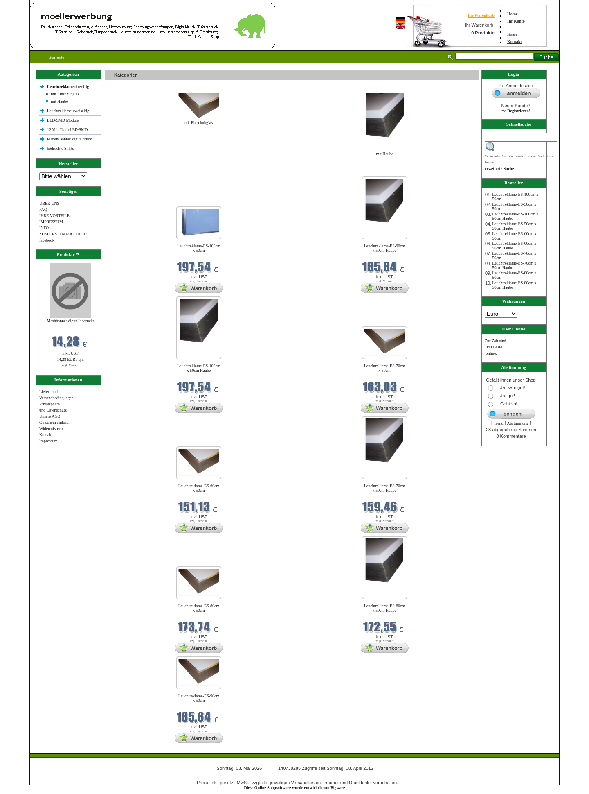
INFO (44, 228)
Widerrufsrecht (51, 428)
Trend (499, 423)
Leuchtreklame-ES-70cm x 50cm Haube (384, 488)
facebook (46, 240)
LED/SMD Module (63, 120)
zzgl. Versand (70, 365)
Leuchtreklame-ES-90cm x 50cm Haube (384, 248)
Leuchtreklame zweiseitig (68, 111)
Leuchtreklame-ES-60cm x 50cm (199, 488)
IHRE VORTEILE (54, 215)
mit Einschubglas (65, 94)
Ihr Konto (516, 21)
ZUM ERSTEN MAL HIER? (63, 234)
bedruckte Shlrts (60, 148)
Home (512, 13)
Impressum (48, 441)
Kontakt (514, 41)
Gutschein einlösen (54, 422)
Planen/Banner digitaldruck (69, 139)
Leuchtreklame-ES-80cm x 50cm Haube (384, 608)
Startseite (55, 57)
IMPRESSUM (51, 221)
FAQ (43, 209)
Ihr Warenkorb (481, 15)
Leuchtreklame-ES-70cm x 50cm (384, 368)
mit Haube (59, 101)
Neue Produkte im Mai (125, 171)
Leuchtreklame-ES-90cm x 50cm (199, 698)
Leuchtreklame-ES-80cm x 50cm (199, 608)
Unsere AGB (49, 416)
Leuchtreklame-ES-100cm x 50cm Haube (198, 368)
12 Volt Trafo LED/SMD (67, 129)
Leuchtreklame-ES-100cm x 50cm (198, 248)
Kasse (512, 34)
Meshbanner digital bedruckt (70, 321)
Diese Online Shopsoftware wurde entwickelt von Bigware (294, 787)
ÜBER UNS (49, 203)
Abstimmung (517, 423)
